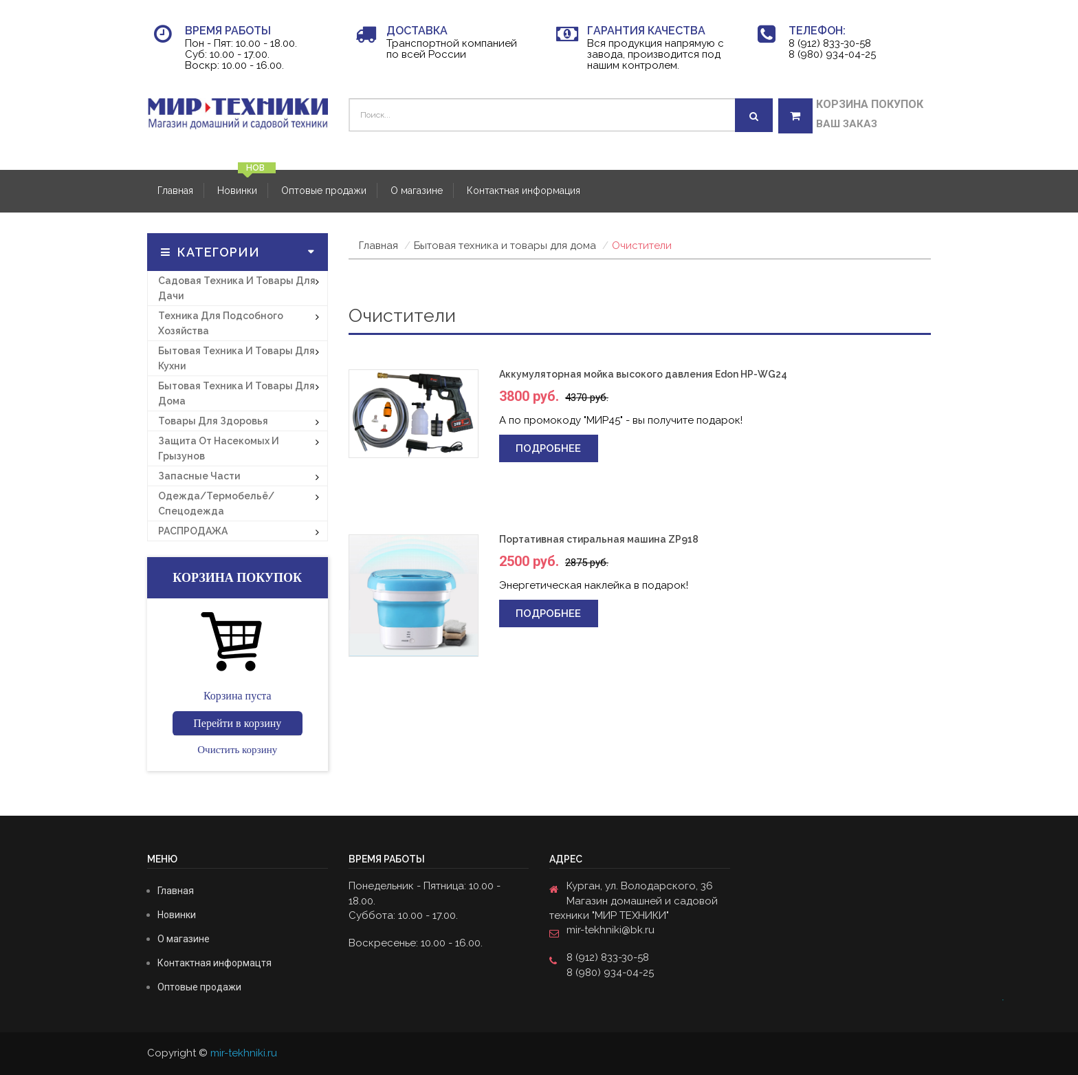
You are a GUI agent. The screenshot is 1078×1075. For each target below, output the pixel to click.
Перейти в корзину (237, 723)
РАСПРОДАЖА (193, 530)
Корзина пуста (238, 696)
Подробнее (548, 448)
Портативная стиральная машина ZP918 (598, 539)
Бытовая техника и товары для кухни (236, 358)
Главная (175, 190)
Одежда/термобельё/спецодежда (216, 503)
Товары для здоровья (213, 420)
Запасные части (199, 475)
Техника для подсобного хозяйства (220, 323)
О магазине (416, 190)
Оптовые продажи (323, 190)
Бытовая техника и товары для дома (236, 393)
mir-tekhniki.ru (243, 1053)
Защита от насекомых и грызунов (218, 448)
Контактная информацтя (214, 962)
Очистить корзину (237, 749)
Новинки (237, 190)
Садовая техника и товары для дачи (237, 288)
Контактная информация (523, 190)
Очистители (642, 245)
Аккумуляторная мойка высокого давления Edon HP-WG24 (643, 374)
